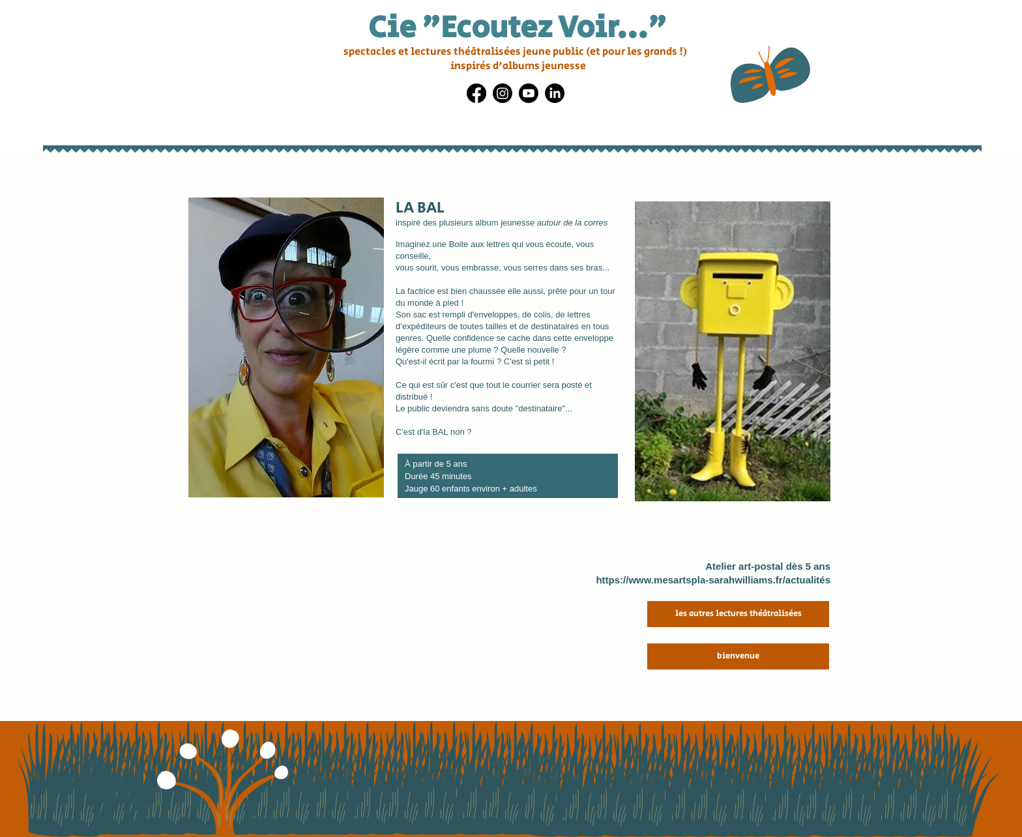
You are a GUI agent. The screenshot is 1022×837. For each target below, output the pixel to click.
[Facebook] (476, 93)
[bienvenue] (738, 656)
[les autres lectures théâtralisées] (738, 614)
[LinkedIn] (554, 93)
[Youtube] (528, 93)
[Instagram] (502, 93)
